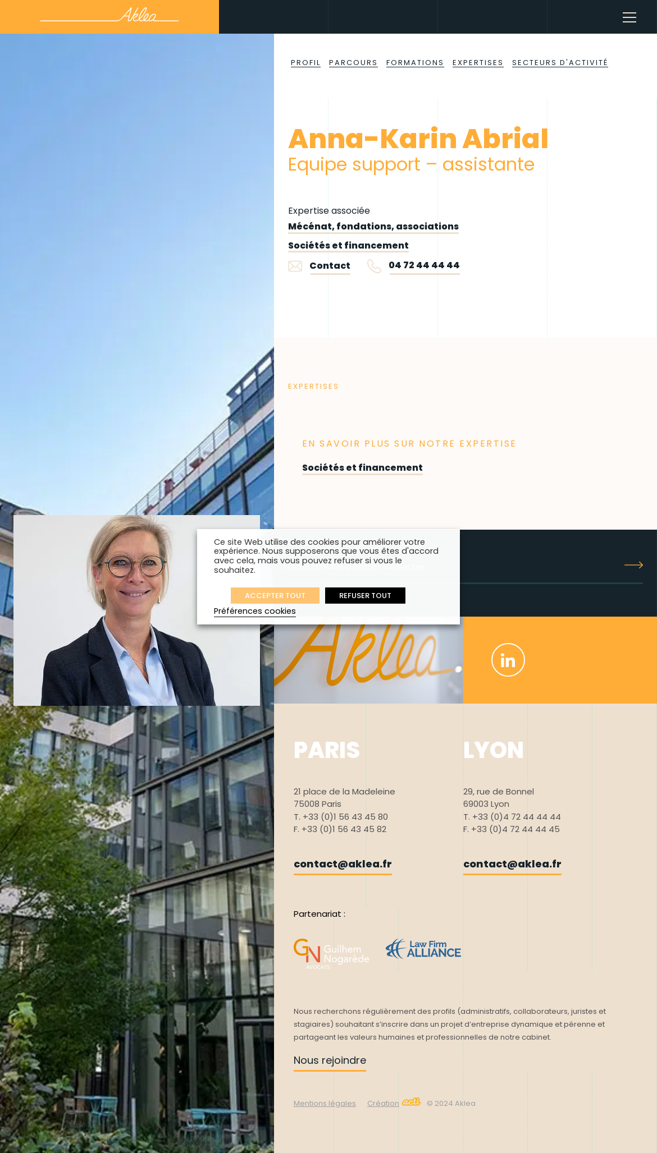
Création (394, 1103)
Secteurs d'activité (560, 62)
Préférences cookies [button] (255, 611)
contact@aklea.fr (343, 864)
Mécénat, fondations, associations (373, 226)
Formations (415, 62)
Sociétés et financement (348, 245)
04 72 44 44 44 (424, 265)
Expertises (478, 62)
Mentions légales (325, 1103)
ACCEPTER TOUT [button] (275, 595)
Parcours (353, 62)
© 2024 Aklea (451, 1103)
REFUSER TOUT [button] (365, 595)
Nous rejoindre (330, 1060)
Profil (306, 62)
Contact (319, 265)
